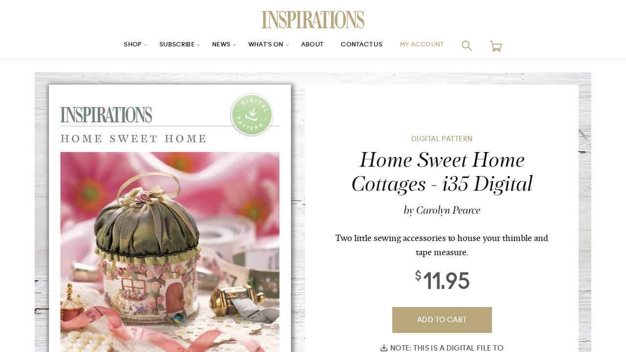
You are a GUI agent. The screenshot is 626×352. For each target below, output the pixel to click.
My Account (434, 46)
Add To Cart (442, 320)
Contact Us (367, 46)
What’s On (263, 46)
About (313, 46)
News (214, 46)
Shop (118, 46)
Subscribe (166, 46)
